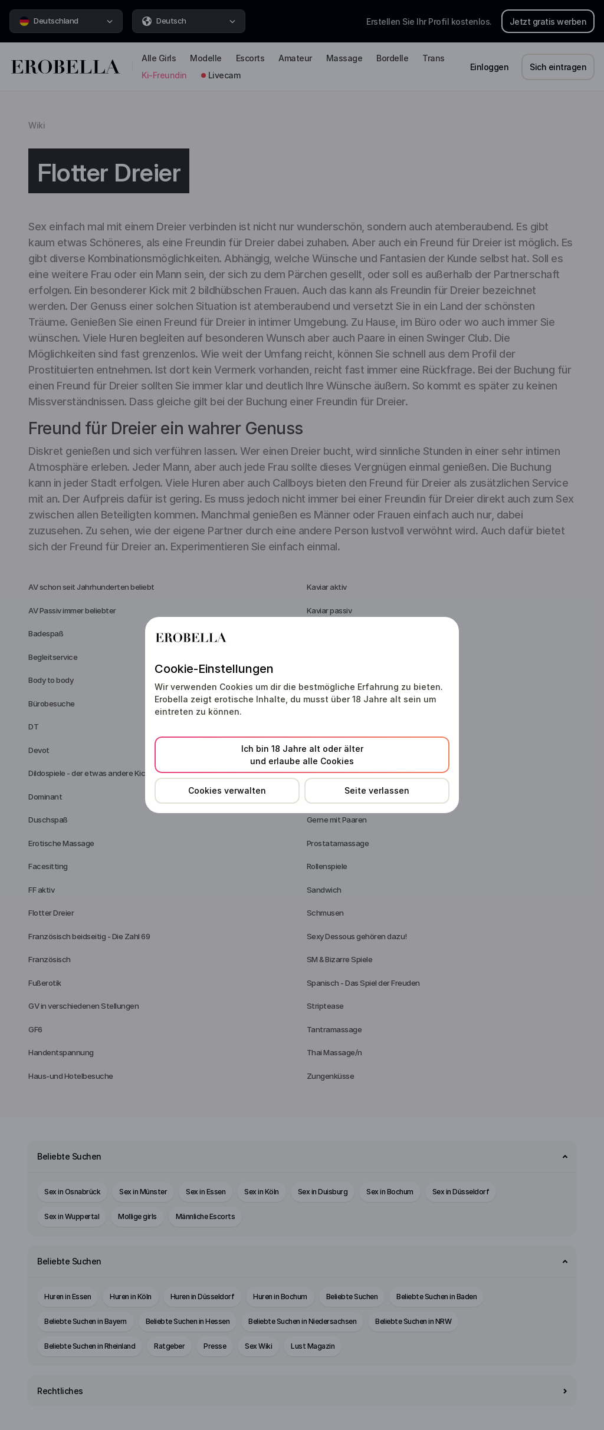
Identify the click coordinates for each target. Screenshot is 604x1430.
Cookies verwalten (227, 790)
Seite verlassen (376, 790)
